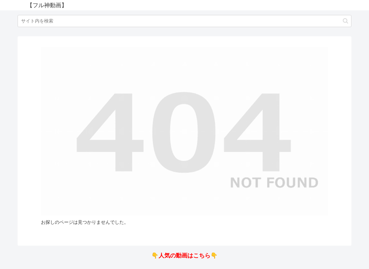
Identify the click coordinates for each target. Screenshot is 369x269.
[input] (184, 21)
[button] (345, 21)
